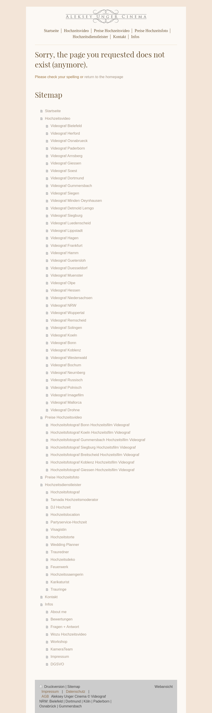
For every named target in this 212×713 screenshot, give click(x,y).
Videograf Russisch (67, 380)
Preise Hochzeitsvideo (63, 417)
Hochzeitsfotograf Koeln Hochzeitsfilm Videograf (90, 432)
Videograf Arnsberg (66, 156)
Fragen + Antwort (65, 627)
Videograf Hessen (65, 290)
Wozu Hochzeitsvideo (68, 634)
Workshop (59, 642)
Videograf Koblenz (66, 350)
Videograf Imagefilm (67, 395)
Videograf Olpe (63, 283)
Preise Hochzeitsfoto (62, 477)
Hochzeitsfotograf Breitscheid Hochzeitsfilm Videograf (95, 455)
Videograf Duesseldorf (69, 268)
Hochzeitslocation (65, 514)
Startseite (53, 111)
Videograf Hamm (65, 253)
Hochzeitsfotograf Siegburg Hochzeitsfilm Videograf (93, 447)
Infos (49, 604)
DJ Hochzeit (61, 507)
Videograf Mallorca (66, 402)
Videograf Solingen (66, 328)
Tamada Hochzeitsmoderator (74, 500)
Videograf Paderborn (68, 148)
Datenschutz (75, 691)
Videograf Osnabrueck (69, 141)
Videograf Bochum (66, 365)
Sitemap (73, 687)
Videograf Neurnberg (68, 373)
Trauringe (58, 589)
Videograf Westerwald (69, 358)
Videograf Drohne (65, 410)
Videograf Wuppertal (67, 313)
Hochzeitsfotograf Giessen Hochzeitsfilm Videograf (92, 470)
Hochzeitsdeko (63, 559)
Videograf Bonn (63, 343)
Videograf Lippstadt (67, 231)
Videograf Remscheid (68, 320)
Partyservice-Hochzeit (69, 522)
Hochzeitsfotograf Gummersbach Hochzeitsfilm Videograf (98, 440)
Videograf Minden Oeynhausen (76, 201)
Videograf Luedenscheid (71, 223)
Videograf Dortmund (67, 178)
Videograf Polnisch (66, 387)
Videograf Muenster (67, 275)
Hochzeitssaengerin (67, 574)
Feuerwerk (59, 567)
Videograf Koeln (64, 335)
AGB (45, 696)
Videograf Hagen (65, 238)
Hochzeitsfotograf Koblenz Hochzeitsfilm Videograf (92, 462)
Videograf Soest (64, 171)
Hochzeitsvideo (57, 118)
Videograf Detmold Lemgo (72, 208)
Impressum (60, 656)
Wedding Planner (65, 545)
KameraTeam (62, 649)
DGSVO (57, 664)
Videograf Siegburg (66, 215)
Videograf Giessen (66, 163)
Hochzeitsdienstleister (63, 485)
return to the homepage (103, 77)
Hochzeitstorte (62, 537)
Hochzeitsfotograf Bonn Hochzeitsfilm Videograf (90, 425)
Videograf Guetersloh (68, 260)
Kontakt (51, 597)
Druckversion (52, 687)
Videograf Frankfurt (66, 245)
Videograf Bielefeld (66, 126)
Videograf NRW (63, 305)
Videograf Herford (65, 133)
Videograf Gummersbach (71, 186)
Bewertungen (62, 619)
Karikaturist (60, 582)
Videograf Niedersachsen (71, 298)
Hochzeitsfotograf (65, 492)
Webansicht (164, 687)
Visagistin (59, 529)
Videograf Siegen (65, 193)
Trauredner (60, 552)
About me (59, 612)
